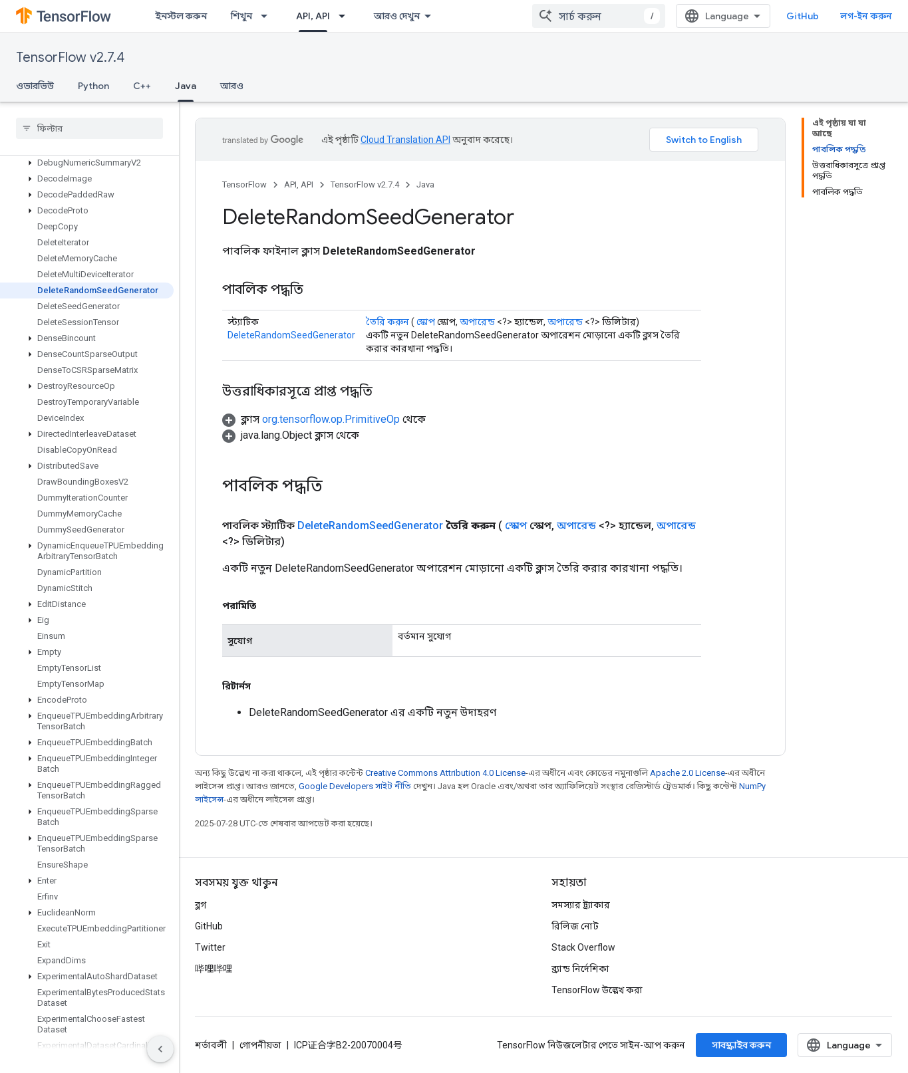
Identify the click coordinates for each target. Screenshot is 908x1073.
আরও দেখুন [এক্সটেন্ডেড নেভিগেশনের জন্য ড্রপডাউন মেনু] (397, 16)
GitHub (802, 16)
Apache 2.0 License (687, 773)
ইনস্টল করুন (181, 16)
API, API (298, 184)
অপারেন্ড (477, 321)
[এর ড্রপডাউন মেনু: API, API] (346, 16)
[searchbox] (89, 128)
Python (93, 86)
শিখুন (241, 16)
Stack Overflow (583, 947)
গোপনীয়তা (260, 1045)
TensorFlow (244, 184)
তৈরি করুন (387, 321)
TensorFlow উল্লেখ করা (597, 990)
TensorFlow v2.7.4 (70, 57)
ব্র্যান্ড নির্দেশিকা (580, 968)
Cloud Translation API (405, 139)
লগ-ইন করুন (866, 16)
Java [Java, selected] (185, 86)
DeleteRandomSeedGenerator (291, 335)
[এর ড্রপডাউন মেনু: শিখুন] (268, 16)
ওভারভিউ (35, 86)
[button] (87, 163)
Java (425, 184)
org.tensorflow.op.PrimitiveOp (331, 419)
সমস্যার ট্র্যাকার (580, 904)
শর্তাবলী (211, 1045)
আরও (231, 86)
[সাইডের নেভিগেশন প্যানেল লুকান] (160, 1049)
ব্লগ (200, 904)
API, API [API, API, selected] (313, 16)
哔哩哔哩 (213, 968)
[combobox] (598, 16)
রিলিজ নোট (575, 926)
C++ (142, 86)
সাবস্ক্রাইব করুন (741, 1045)
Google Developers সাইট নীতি (355, 786)
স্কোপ (425, 321)
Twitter (210, 947)
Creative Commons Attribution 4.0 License (445, 773)
